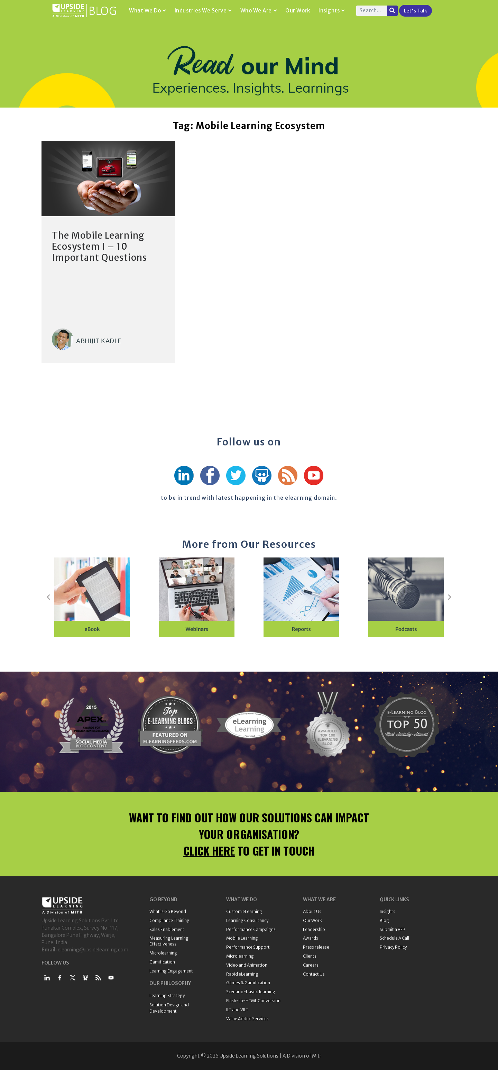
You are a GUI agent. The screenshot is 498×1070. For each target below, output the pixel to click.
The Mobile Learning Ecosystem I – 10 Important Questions (99, 246)
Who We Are (258, 10)
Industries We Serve (203, 10)
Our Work (297, 10)
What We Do (147, 10)
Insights (332, 10)
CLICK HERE (209, 850)
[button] (48, 597)
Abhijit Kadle (98, 341)
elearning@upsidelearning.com (93, 950)
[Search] (392, 11)
